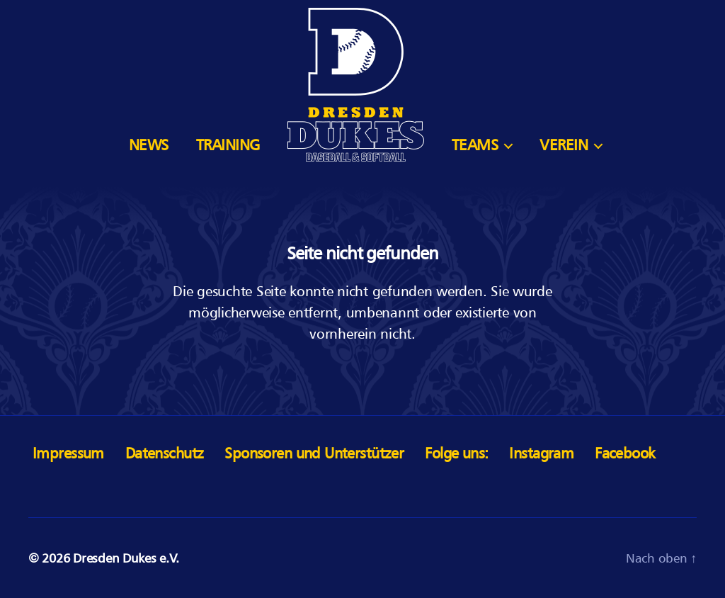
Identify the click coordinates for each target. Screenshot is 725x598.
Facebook (625, 453)
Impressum (68, 453)
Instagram (541, 453)
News (149, 145)
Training (228, 145)
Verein (564, 145)
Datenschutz (164, 453)
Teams (475, 145)
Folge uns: (456, 453)
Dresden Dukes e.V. (125, 558)
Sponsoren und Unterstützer (314, 453)
